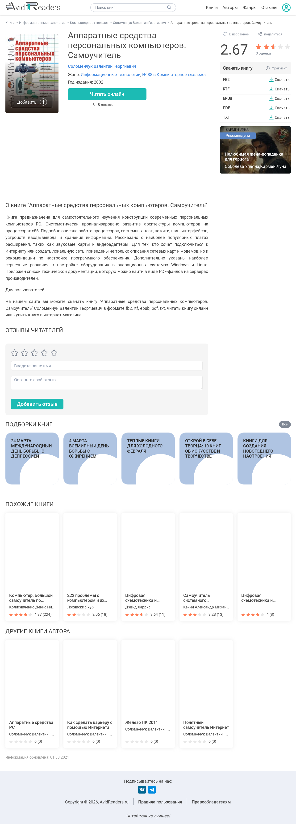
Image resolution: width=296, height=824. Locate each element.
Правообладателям (211, 801)
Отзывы (269, 7)
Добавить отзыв (37, 404)
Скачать (282, 79)
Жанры (249, 7)
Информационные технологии (110, 74)
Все (285, 424)
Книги (212, 7)
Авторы (230, 7)
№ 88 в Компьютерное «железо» (174, 74)
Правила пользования (160, 801)
